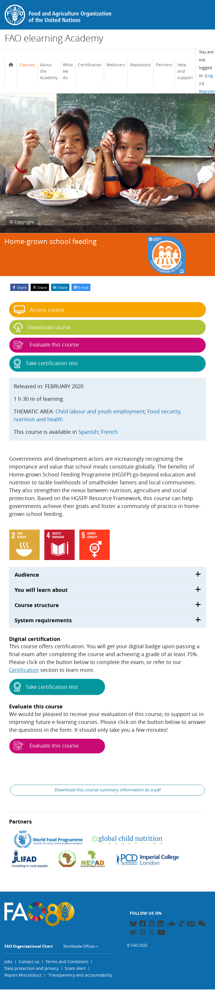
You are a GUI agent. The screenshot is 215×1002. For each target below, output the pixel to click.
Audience (27, 574)
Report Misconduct (22, 975)
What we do (68, 71)
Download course (42, 327)
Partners (164, 64)
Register (207, 91)
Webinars (115, 64)
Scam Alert (75, 968)
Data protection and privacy (31, 968)
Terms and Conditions (67, 961)
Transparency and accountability (80, 975)
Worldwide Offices (79, 946)
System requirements (43, 620)
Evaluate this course (46, 746)
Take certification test (46, 687)
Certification (90, 64)
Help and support (185, 71)
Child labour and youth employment (99, 411)
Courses (27, 64)
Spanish (88, 431)
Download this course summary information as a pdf (108, 790)
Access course (39, 309)
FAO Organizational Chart (28, 946)
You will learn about (41, 590)
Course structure (37, 605)
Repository (140, 64)
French (109, 431)
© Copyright (22, 222)
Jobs (8, 961)
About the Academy (49, 71)
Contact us (29, 961)
